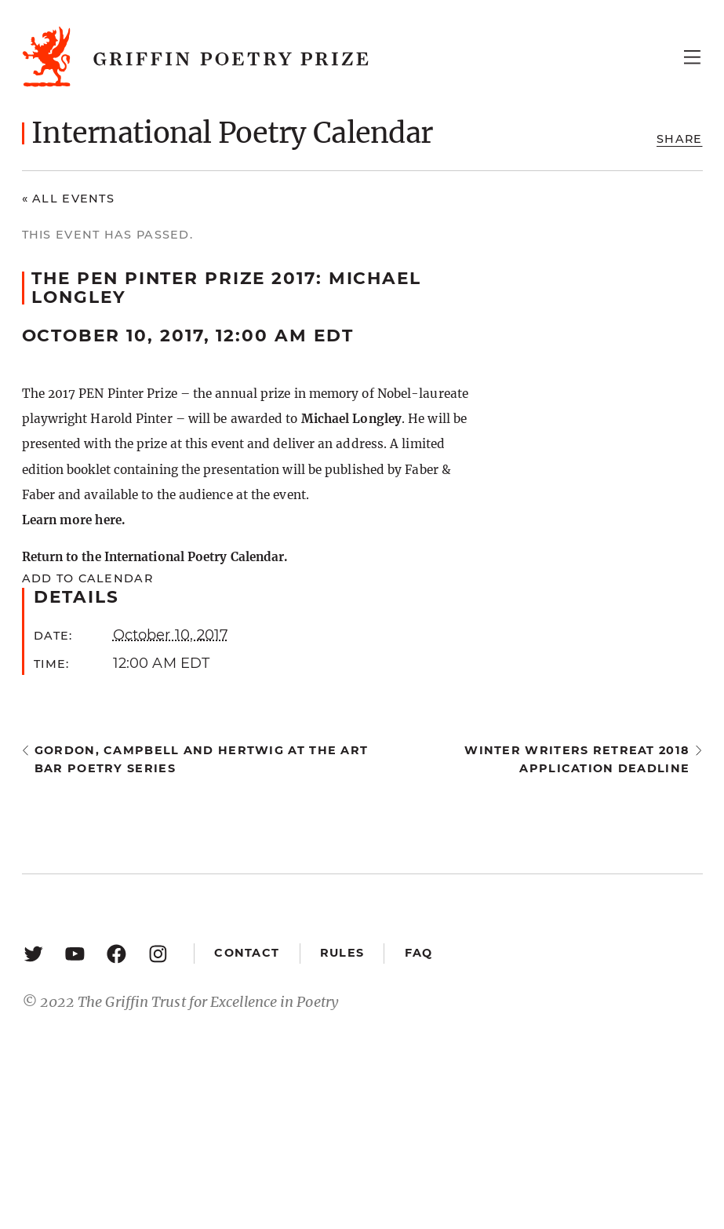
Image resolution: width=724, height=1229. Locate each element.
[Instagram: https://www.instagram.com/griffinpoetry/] (158, 953)
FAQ (419, 953)
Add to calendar (87, 578)
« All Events (68, 198)
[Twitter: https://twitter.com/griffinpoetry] (33, 953)
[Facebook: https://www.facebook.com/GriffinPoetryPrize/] (116, 953)
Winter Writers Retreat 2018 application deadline (576, 759)
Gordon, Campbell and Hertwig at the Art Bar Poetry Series (202, 759)
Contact (246, 953)
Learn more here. (73, 519)
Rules (342, 953)
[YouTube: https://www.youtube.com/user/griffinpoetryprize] (75, 953)
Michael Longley (351, 418)
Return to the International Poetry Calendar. (155, 556)
